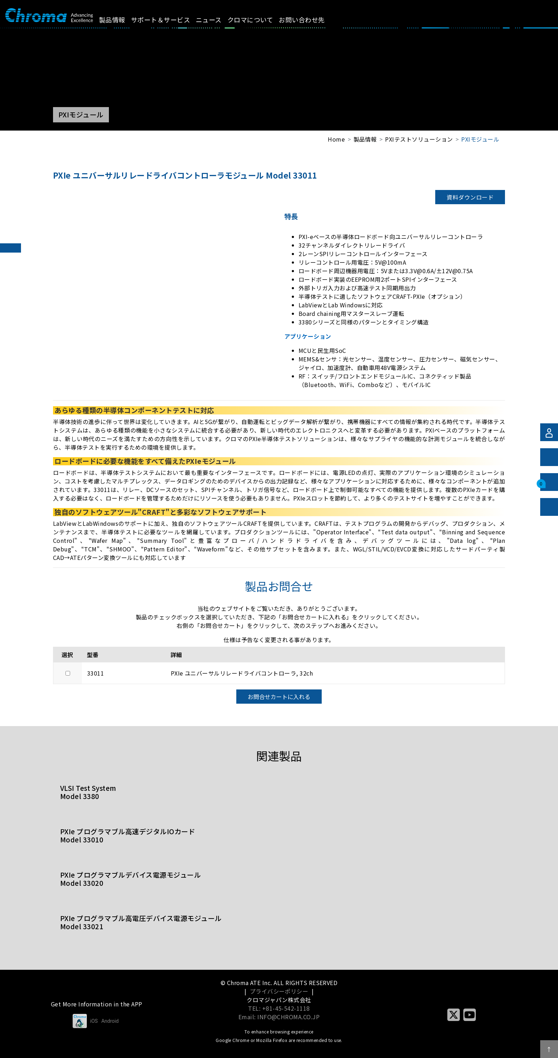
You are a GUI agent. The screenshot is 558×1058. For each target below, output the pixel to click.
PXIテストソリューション (419, 139)
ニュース (217, 19)
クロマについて (258, 19)
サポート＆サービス (168, 19)
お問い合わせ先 (310, 19)
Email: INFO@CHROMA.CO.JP (279, 1016)
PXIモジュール (480, 139)
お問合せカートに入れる (279, 696)
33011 (95, 673)
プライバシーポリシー (279, 991)
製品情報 (120, 19)
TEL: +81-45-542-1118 (279, 1008)
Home (336, 139)
